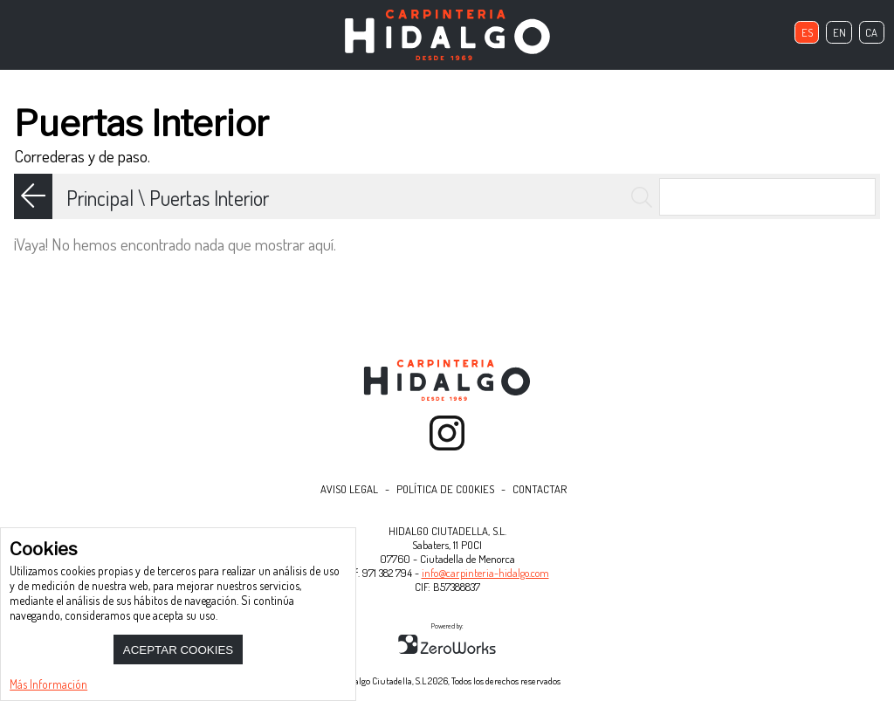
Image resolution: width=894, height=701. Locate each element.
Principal (100, 197)
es (807, 32)
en (839, 32)
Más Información (48, 684)
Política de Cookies (445, 489)
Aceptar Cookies (178, 649)
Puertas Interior (209, 197)
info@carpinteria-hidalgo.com (485, 573)
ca (871, 32)
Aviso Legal (349, 489)
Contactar (539, 489)
